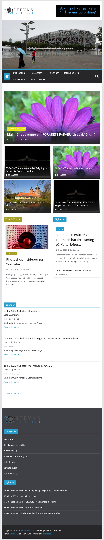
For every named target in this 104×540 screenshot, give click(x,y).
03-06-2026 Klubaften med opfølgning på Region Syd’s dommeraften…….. (27, 170)
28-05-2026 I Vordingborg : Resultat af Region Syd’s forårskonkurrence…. (74, 204)
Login (42, 79)
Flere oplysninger (12, 327)
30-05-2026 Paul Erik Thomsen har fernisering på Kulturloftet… (75, 240)
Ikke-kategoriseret (12, 445)
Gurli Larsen (25, 139)
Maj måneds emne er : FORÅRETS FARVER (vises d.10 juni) (51, 134)
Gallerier (37, 73)
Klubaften (8, 450)
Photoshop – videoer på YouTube (24, 261)
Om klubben (18, 73)
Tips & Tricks (11, 253)
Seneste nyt (9, 468)
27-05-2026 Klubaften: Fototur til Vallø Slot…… (25, 204)
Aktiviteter (9, 439)
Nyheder (60, 229)
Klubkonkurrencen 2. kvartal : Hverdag (73, 270)
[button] (26, 73)
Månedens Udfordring (16, 129)
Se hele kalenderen (12, 393)
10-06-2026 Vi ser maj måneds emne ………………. (73, 170)
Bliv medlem (18, 79)
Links (32, 79)
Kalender (54, 73)
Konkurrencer (71, 73)
